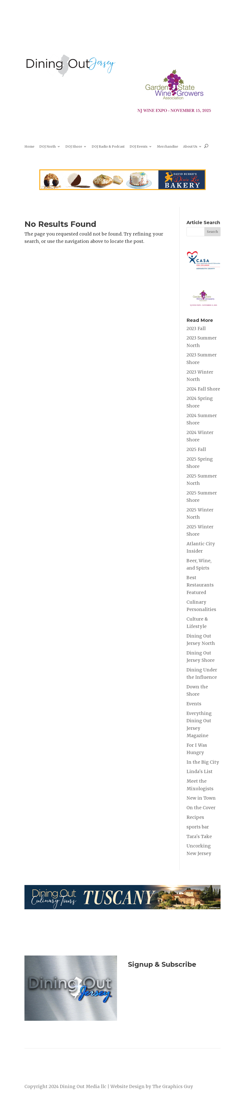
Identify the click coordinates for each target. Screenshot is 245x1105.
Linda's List (199, 771)
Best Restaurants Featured (200, 585)
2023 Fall (196, 328)
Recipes (195, 817)
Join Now (174, 986)
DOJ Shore (73, 147)
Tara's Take (199, 836)
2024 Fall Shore (203, 389)
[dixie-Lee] (122, 188)
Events (193, 703)
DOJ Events (138, 147)
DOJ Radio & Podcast (108, 147)
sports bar (197, 827)
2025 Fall (196, 449)
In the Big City (202, 762)
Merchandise (167, 147)
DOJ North (47, 147)
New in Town (201, 798)
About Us (190, 147)
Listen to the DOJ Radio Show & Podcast (173, 1008)
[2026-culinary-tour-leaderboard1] (122, 907)
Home (29, 147)
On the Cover (201, 807)
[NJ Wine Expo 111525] (174, 119)
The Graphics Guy (172, 1086)
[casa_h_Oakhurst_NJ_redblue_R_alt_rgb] (203, 275)
